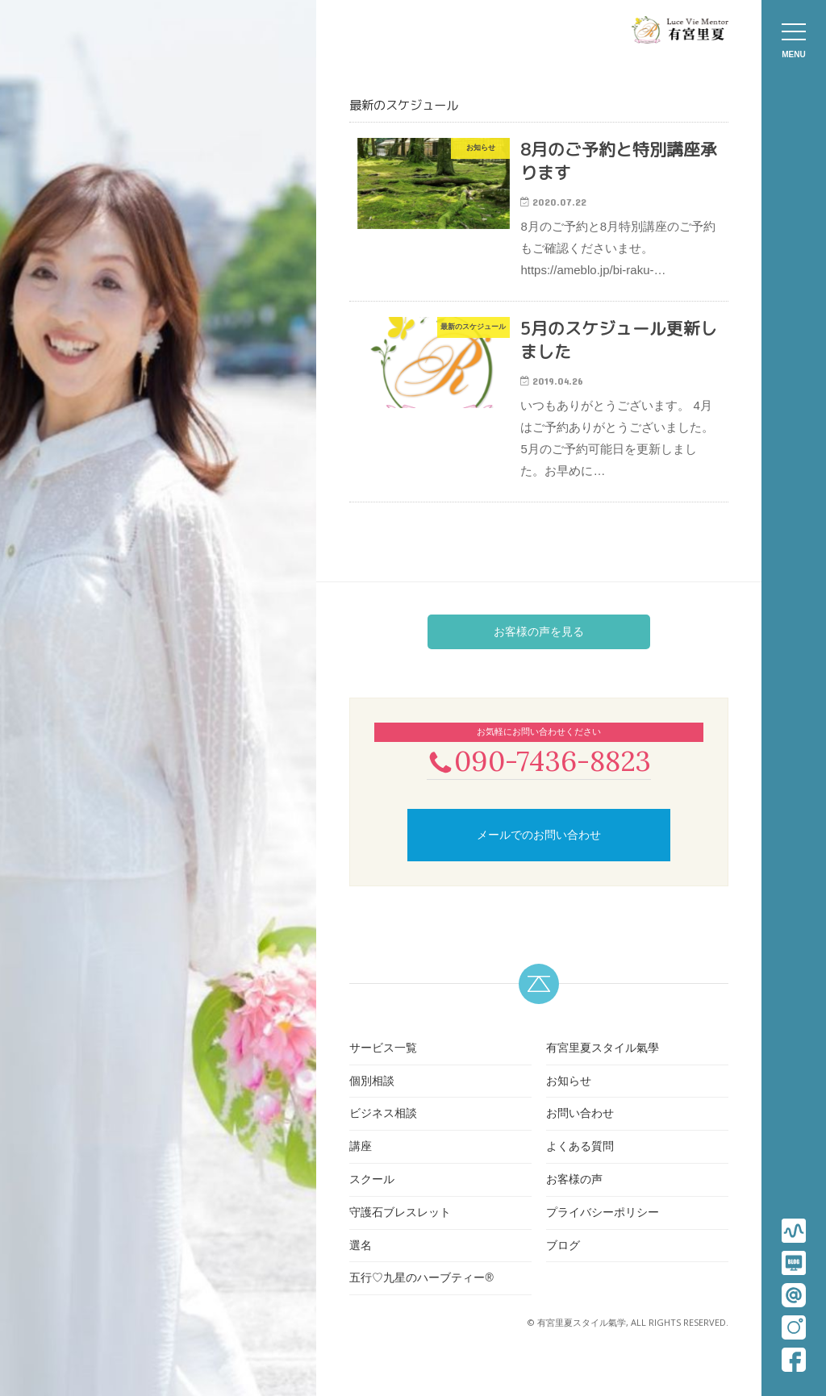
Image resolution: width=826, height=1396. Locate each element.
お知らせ (568, 1097)
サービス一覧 (383, 1064)
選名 (360, 1262)
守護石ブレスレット (400, 1229)
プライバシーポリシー (602, 1229)
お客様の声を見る (539, 646)
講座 (360, 1163)
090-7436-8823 (538, 777)
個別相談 (371, 1097)
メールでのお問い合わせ (539, 851)
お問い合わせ (580, 1130)
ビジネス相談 (383, 1130)
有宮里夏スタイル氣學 (602, 1064)
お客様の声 (574, 1196)
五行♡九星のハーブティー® (421, 1295)
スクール (371, 1196)
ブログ (563, 1262)
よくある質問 (580, 1163)
